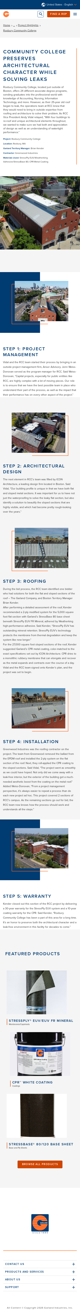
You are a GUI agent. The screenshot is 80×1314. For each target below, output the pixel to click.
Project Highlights (28, 25)
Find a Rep (58, 14)
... (14, 25)
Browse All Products (40, 1164)
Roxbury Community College (19, 31)
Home (6, 25)
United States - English (60, 5)
